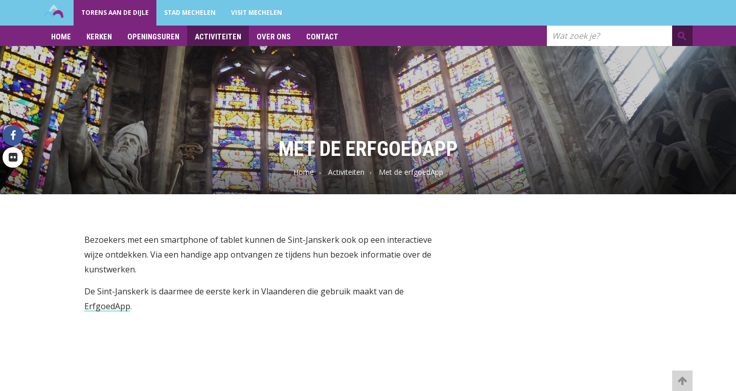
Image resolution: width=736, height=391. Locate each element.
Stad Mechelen (190, 12)
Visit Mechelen (256, 12)
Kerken (99, 36)
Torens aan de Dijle (115, 12)
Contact (322, 36)
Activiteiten (218, 36)
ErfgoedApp (107, 306)
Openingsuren (153, 36)
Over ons (274, 36)
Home (61, 36)
